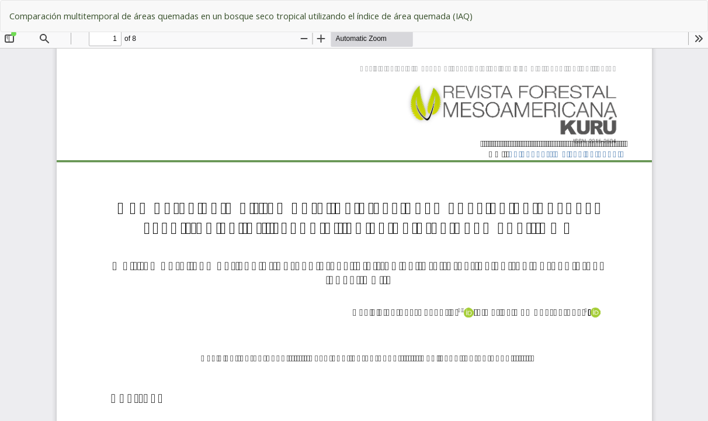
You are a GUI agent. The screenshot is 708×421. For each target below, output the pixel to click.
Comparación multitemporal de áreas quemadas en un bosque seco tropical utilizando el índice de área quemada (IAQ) (241, 16)
